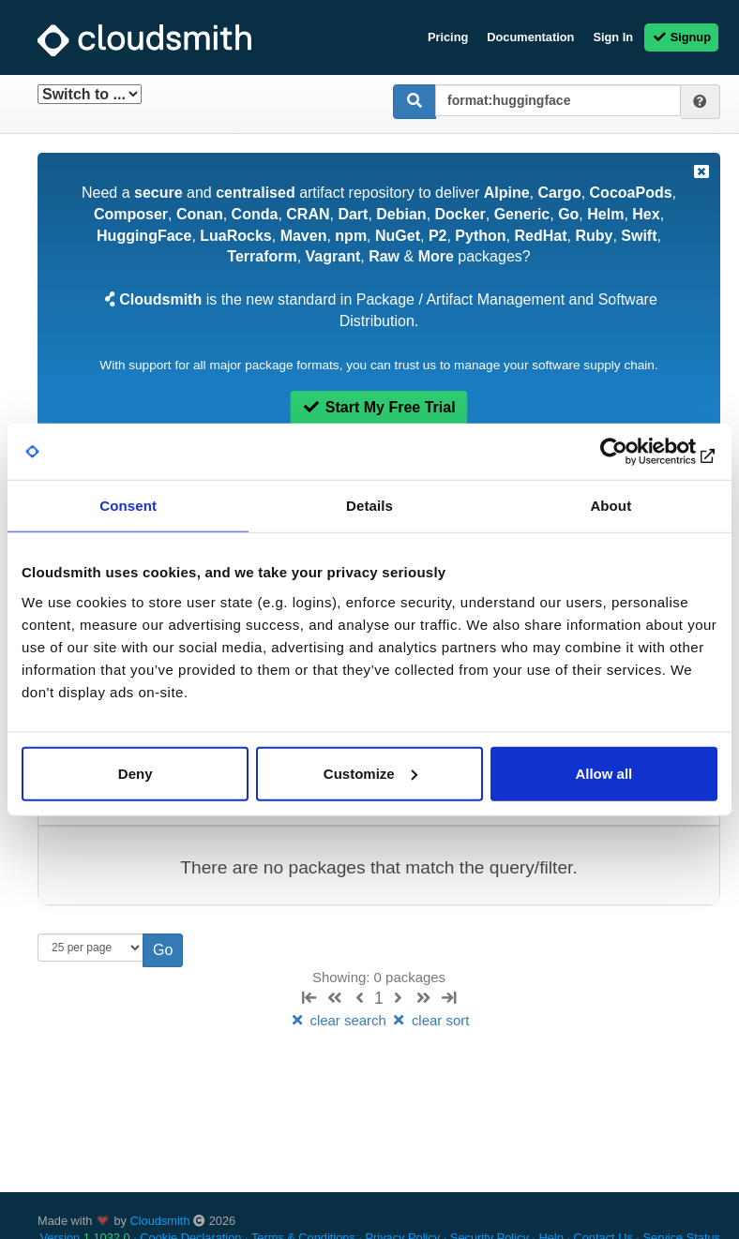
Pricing (448, 37)
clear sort (429, 1020)
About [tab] (610, 506)
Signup (681, 37)
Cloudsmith (160, 1221)
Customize (370, 773)
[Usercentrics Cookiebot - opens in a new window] (635, 452)
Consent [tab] (128, 506)
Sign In (613, 37)
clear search (339, 1020)
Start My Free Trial (378, 407)
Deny (135, 773)
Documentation (530, 37)
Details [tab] (369, 506)
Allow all (603, 773)
